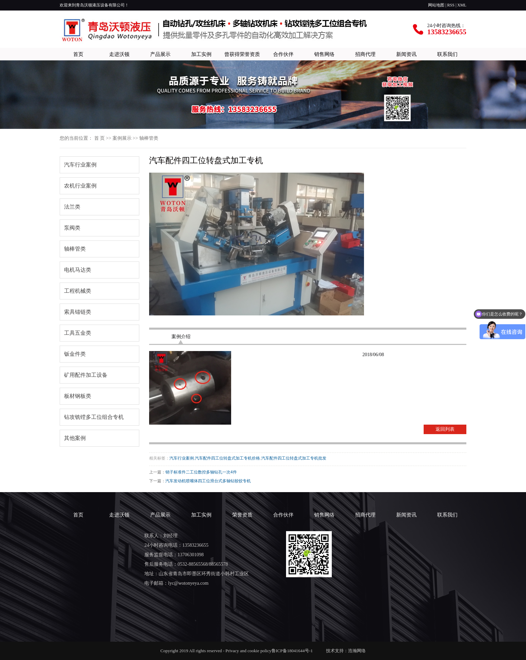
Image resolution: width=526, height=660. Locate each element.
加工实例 (201, 54)
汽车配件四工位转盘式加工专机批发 (293, 458)
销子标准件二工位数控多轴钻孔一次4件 (201, 472)
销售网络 (324, 54)
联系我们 (447, 54)
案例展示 (122, 138)
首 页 (99, 138)
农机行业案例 (80, 186)
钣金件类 (75, 354)
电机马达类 (77, 270)
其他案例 (75, 438)
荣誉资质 (242, 515)
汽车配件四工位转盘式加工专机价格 (227, 458)
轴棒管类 (148, 138)
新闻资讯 (406, 54)
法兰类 (72, 207)
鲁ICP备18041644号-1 (293, 650)
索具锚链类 (77, 312)
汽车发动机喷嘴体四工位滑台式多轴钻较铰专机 (208, 481)
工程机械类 (77, 291)
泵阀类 (72, 228)
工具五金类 (77, 333)
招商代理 (365, 54)
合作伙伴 (283, 54)
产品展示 (160, 54)
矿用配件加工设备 (85, 375)
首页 (78, 54)
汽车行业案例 (80, 165)
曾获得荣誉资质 (242, 54)
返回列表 (445, 429)
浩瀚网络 (357, 650)
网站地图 (436, 5)
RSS (450, 5)
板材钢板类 (77, 396)
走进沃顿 (119, 54)
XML (461, 5)
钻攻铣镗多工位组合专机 (94, 417)
